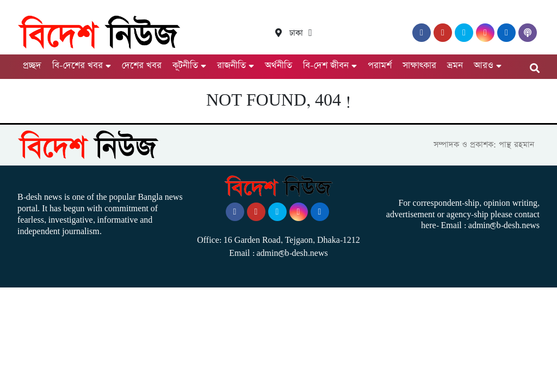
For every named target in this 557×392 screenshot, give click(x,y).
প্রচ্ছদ (32, 65)
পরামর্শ (380, 65)
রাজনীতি (231, 65)
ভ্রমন (455, 65)
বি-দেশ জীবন (326, 65)
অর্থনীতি (278, 65)
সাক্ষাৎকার (419, 65)
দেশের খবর (142, 65)
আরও (483, 65)
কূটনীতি (185, 65)
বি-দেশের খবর (77, 65)
